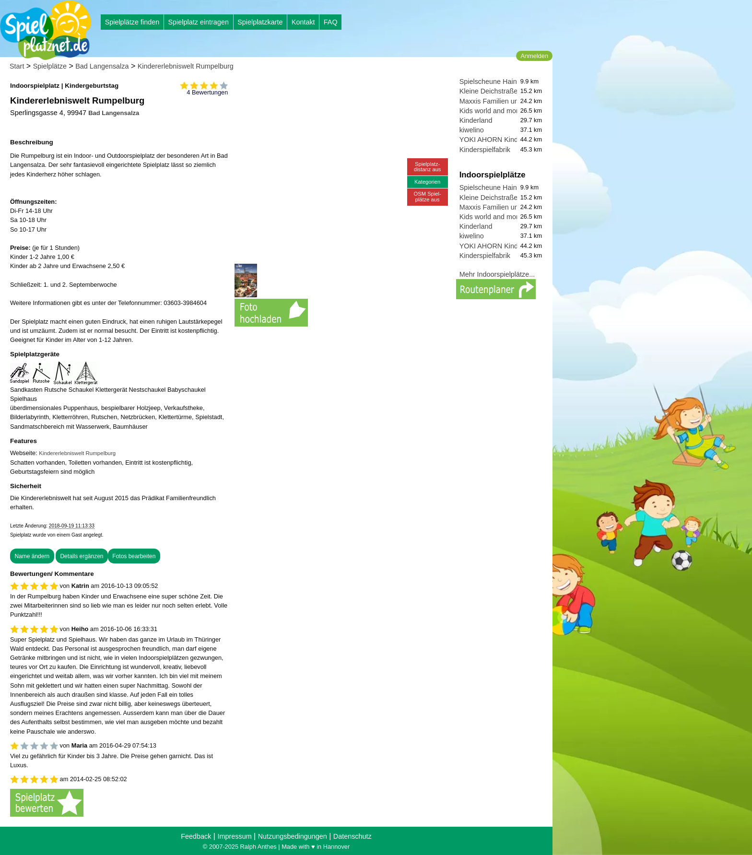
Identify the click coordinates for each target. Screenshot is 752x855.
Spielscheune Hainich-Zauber (504, 81)
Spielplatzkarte (259, 22)
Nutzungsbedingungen (292, 836)
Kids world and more (490, 111)
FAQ (331, 22)
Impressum (234, 836)
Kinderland (476, 120)
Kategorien (427, 182)
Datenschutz (352, 836)
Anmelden (534, 55)
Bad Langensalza (102, 66)
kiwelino (471, 130)
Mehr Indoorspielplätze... (497, 274)
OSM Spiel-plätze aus (427, 196)
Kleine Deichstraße (488, 91)
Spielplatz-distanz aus (427, 166)
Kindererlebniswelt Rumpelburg (186, 66)
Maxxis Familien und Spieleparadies (514, 101)
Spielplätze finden (132, 22)
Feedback (196, 836)
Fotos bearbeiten (133, 556)
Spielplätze (50, 66)
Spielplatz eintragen (198, 22)
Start (17, 66)
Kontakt (303, 22)
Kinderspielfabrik (484, 149)
